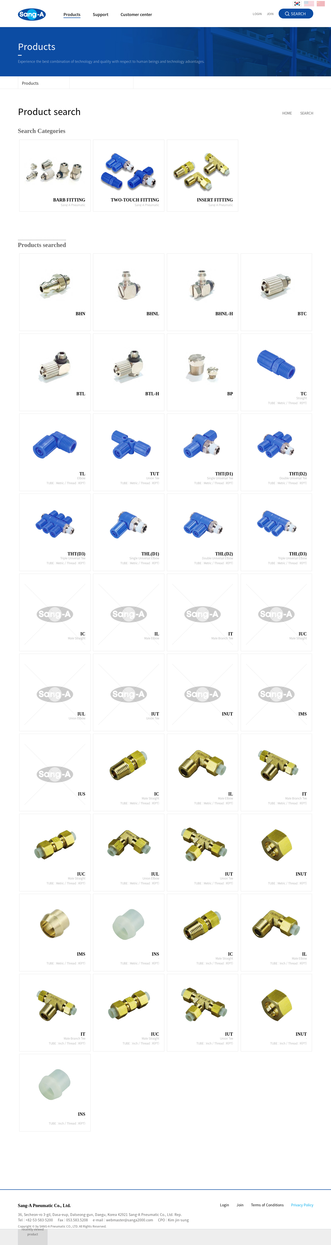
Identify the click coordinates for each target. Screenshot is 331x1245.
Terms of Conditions (267, 1204)
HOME (287, 113)
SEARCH (298, 14)
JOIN (270, 13)
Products (71, 14)
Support (100, 14)
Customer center (136, 14)
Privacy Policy (302, 1204)
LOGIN (257, 13)
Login (224, 1204)
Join (240, 1204)
